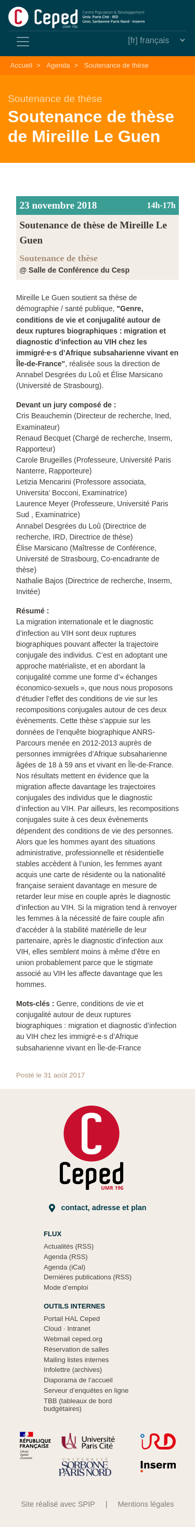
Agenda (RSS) (66, 1257)
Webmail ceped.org (73, 1339)
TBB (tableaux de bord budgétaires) (78, 1405)
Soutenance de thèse (116, 65)
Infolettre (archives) (73, 1370)
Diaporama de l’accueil (78, 1380)
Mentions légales (146, 1504)
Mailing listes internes (76, 1360)
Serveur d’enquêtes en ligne (86, 1390)
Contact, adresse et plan (98, 1207)
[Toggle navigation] (22, 41)
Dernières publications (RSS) (88, 1277)
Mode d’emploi (66, 1287)
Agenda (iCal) (64, 1267)
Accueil (21, 65)
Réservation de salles (76, 1349)
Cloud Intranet (67, 1328)
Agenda (58, 65)
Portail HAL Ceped (72, 1319)
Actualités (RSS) (69, 1246)
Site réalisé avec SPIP (58, 1504)
